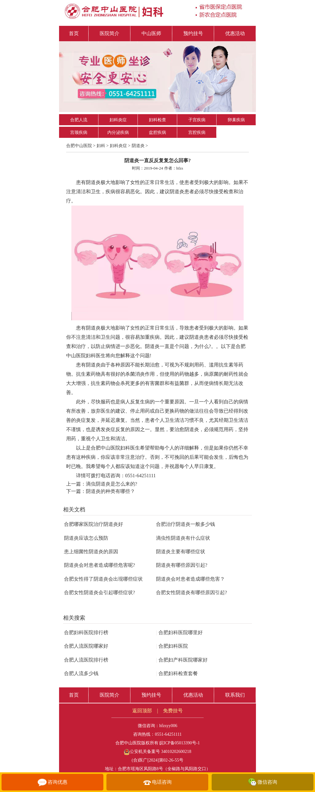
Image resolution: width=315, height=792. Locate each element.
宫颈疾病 (78, 132)
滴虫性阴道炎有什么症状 (183, 538)
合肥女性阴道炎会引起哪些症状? (99, 592)
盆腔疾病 (157, 132)
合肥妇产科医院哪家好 (182, 659)
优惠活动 (235, 33)
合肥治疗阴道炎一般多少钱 (185, 524)
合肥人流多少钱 (81, 673)
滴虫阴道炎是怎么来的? (111, 483)
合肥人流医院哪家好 (86, 646)
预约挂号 (193, 33)
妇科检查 (157, 120)
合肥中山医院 (79, 145)
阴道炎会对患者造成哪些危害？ (190, 579)
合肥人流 (78, 120)
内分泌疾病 (118, 132)
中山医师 (151, 33)
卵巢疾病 (236, 120)
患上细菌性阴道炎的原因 (91, 551)
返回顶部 (142, 710)
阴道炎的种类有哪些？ (110, 491)
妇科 (101, 145)
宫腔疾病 (196, 132)
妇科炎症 (118, 120)
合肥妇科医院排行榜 (86, 632)
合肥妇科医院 (172, 646)
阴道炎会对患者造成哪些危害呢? (99, 565)
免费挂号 (173, 710)
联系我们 (235, 695)
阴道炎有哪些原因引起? (181, 565)
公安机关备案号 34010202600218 (157, 751)
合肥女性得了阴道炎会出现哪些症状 (103, 579)
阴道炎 (138, 145)
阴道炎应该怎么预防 (86, 538)
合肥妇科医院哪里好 (179, 632)
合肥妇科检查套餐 (177, 673)
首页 (74, 33)
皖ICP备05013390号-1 (179, 743)
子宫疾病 (196, 120)
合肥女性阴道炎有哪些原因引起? (191, 592)
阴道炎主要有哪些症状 (180, 551)
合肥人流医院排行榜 (86, 659)
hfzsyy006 (168, 725)
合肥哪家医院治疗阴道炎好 (93, 524)
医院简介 (109, 33)
